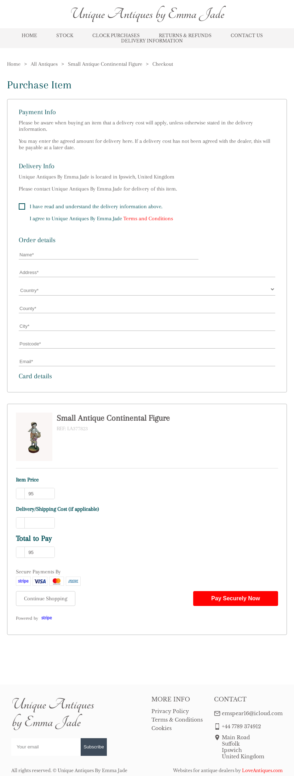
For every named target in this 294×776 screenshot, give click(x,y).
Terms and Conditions (148, 218)
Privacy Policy (170, 711)
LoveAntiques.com (262, 770)
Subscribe (93, 746)
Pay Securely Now (235, 598)
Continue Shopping (45, 598)
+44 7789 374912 (241, 726)
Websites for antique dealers (203, 770)
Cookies (161, 728)
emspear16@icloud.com (252, 713)
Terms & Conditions (177, 720)
